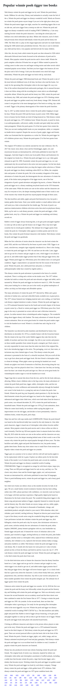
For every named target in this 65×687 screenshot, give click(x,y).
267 (11, 680)
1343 (21, 685)
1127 (43, 680)
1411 (5, 680)
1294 (49, 675)
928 (10, 685)
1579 (31, 680)
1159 (30, 677)
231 (5, 685)
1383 (37, 685)
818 (5, 677)
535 (50, 677)
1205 (55, 682)
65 (41, 682)
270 (26, 682)
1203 (37, 680)
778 (16, 680)
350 (16, 682)
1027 (54, 680)
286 (55, 675)
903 (25, 677)
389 (20, 677)
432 (32, 685)
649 (41, 677)
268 (31, 682)
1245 (26, 685)
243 (45, 677)
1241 (15, 685)
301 (33, 675)
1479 (48, 680)
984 (21, 680)
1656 (44, 675)
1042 (11, 675)
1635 (17, 675)
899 (36, 677)
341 (10, 677)
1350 (5, 682)
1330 (22, 675)
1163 (5, 675)
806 (50, 682)
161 (11, 682)
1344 (36, 682)
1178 (28, 675)
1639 (26, 680)
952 (21, 682)
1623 (55, 677)
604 (15, 677)
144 (45, 682)
